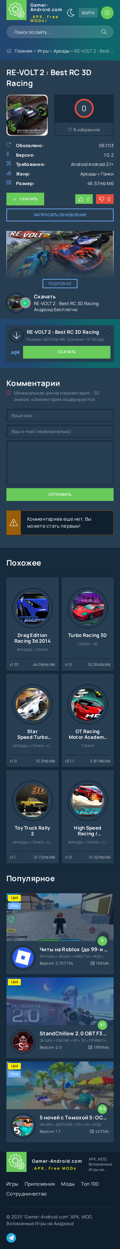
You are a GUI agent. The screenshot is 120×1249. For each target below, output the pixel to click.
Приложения (40, 1184)
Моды (68, 1184)
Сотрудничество (26, 1193)
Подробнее (60, 283)
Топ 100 (90, 1184)
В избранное (87, 129)
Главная (24, 51)
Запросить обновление (60, 215)
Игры (43, 51)
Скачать (29, 199)
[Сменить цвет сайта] (71, 13)
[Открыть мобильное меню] (107, 12)
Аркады (61, 51)
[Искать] (104, 31)
